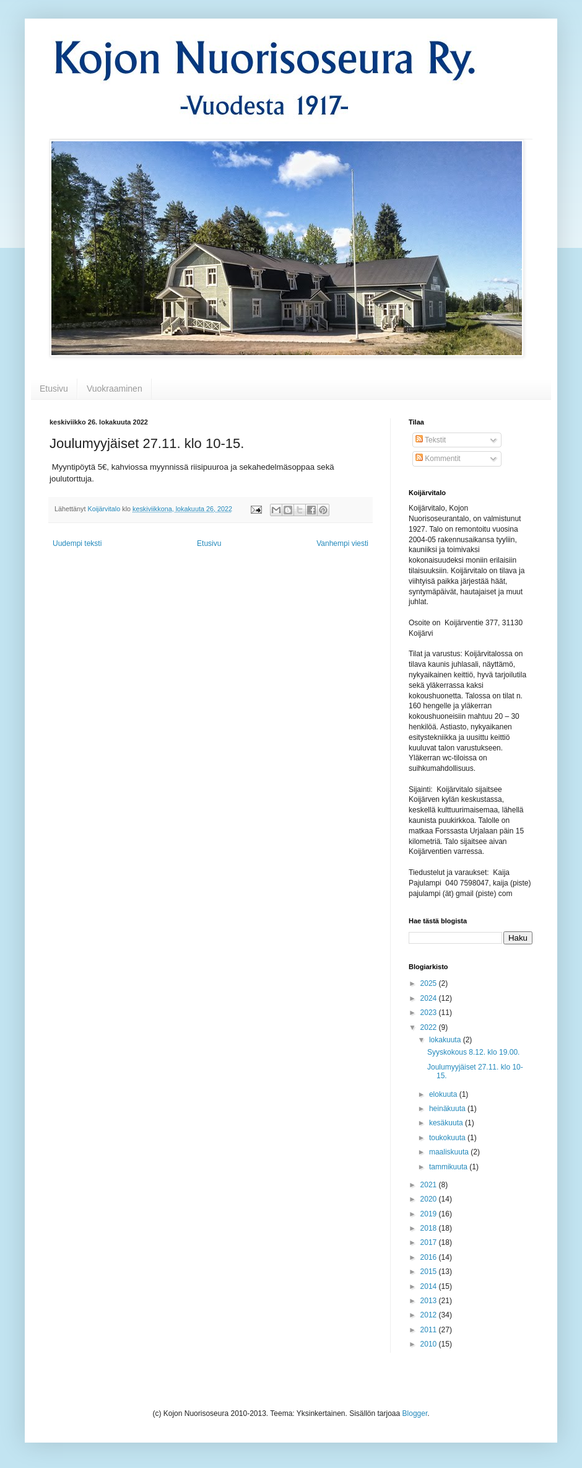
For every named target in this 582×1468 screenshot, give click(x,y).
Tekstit (430, 440)
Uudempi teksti (77, 543)
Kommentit (438, 458)
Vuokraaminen (114, 388)
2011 (429, 1329)
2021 (429, 1184)
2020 (429, 1199)
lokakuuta (446, 1039)
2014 (429, 1286)
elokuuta (444, 1094)
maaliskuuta (450, 1152)
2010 (429, 1344)
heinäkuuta (448, 1108)
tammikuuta (449, 1167)
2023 (429, 1012)
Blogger (415, 1413)
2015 (429, 1271)
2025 (429, 983)
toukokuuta (448, 1137)
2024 (429, 998)
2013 (429, 1300)
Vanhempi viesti (342, 543)
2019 (429, 1214)
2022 (429, 1027)
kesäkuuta (447, 1123)
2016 (429, 1257)
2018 (429, 1228)
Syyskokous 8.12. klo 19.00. (473, 1052)
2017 (429, 1242)
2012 (429, 1315)
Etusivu (54, 388)
